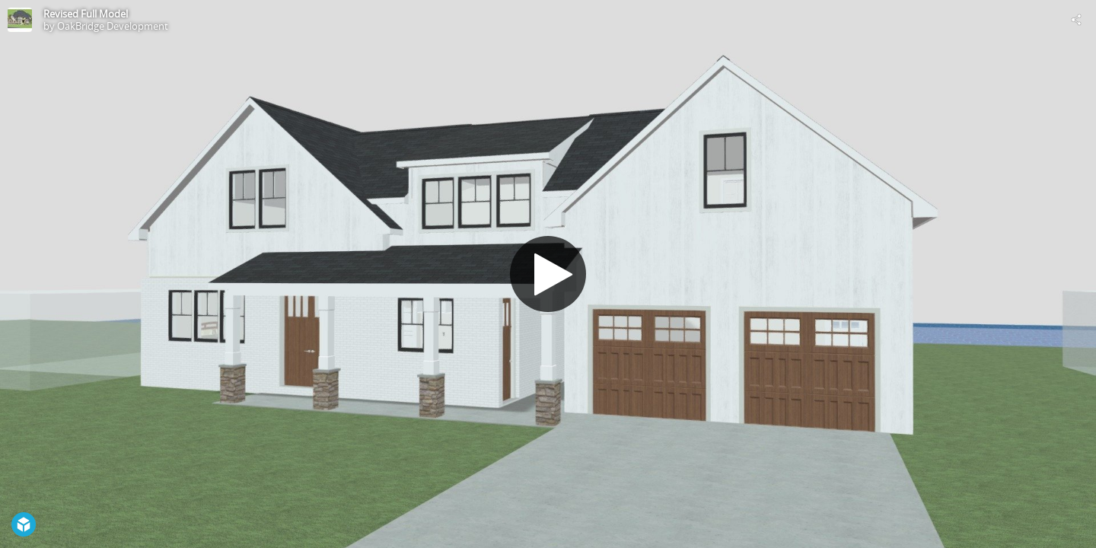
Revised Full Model (85, 14)
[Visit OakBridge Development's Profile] (20, 20)
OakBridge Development (112, 26)
